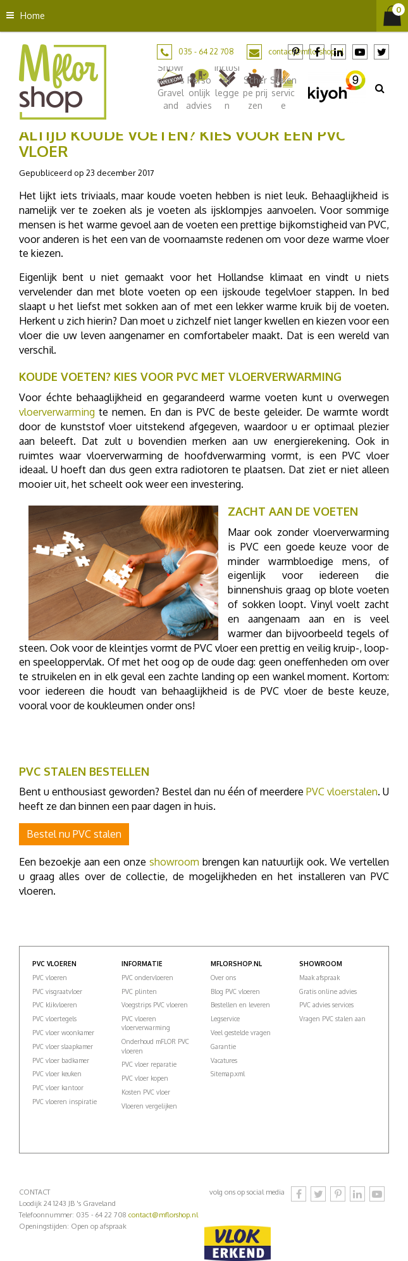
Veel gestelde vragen (241, 1032)
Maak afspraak (319, 977)
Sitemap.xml (228, 1074)
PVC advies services (326, 1005)
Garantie (223, 1046)
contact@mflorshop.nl (163, 1214)
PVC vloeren (49, 977)
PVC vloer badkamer (60, 1060)
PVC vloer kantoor (57, 1087)
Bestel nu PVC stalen (74, 834)
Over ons (223, 977)
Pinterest (295, 51)
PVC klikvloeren (54, 1005)
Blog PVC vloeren (235, 991)
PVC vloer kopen (144, 1078)
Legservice (225, 1018)
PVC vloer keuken (57, 1074)
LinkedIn (338, 51)
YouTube (360, 51)
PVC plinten (139, 991)
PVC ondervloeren (147, 977)
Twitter (381, 51)
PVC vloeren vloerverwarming (145, 1023)
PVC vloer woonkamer (63, 1032)
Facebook (317, 51)
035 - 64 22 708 (206, 51)
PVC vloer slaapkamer (62, 1046)
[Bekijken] (392, 16)
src (379, 87)
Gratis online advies (328, 991)
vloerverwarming (57, 412)
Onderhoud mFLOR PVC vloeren (155, 1046)
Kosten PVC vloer (145, 1092)
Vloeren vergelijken (149, 1106)
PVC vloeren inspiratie (64, 1101)
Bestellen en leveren (240, 1005)
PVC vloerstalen (342, 791)
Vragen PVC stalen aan (332, 1018)
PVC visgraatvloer (57, 991)
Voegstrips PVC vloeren (154, 1005)
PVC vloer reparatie (148, 1064)
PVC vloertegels (54, 1018)
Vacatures (224, 1060)
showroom (174, 861)
